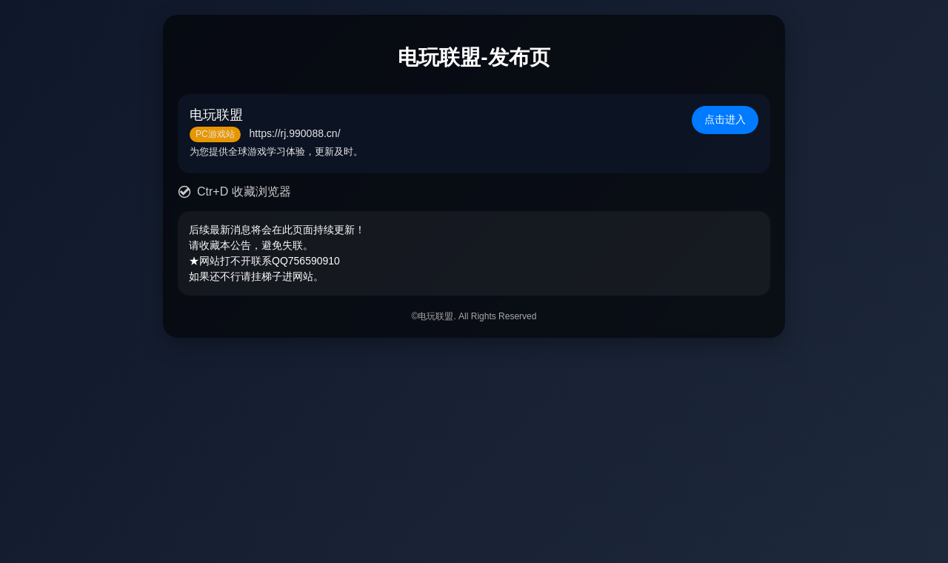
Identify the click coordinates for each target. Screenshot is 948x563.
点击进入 (725, 119)
